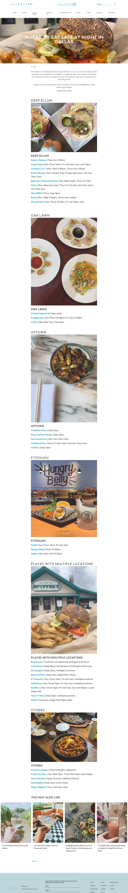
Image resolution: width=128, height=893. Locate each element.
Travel (78, 12)
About (92, 861)
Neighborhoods (65, 12)
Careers (103, 867)
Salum (34, 553)
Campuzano (37, 317)
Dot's (33, 185)
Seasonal (99, 12)
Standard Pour (38, 443)
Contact (112, 867)
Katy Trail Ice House (41, 434)
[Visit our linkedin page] (28, 4)
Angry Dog (36, 164)
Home (14, 12)
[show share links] (35, 840)
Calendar (103, 864)
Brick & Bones (38, 172)
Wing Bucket (37, 201)
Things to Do (49, 13)
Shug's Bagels (38, 787)
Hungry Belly (37, 549)
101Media (92, 864)
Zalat (34, 700)
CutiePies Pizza (39, 430)
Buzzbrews (36, 661)
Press (102, 861)
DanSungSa (37, 670)
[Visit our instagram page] (23, 4)
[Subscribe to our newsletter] (34, 4)
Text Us (103, 871)
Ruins (33, 197)
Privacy (92, 871)
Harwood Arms (39, 438)
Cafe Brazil (37, 666)
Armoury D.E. (38, 168)
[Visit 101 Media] (31, 4)
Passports (111, 12)
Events (24, 12)
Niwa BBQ (36, 193)
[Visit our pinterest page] (18, 4)
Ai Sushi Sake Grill (40, 313)
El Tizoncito (37, 679)
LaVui (34, 322)
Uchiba (34, 447)
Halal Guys (36, 683)
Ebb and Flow (38, 674)
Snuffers (35, 687)
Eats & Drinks (35, 13)
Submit (48, 873)
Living (88, 12)
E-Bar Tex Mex (38, 774)
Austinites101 (94, 867)
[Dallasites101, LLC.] (67, 4)
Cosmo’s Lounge (39, 769)
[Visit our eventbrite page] (21, 4)
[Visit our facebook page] (58, 886)
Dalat (34, 545)
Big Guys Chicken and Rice (44, 180)
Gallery (112, 864)
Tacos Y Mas (37, 695)
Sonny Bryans (38, 778)
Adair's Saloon (38, 160)
